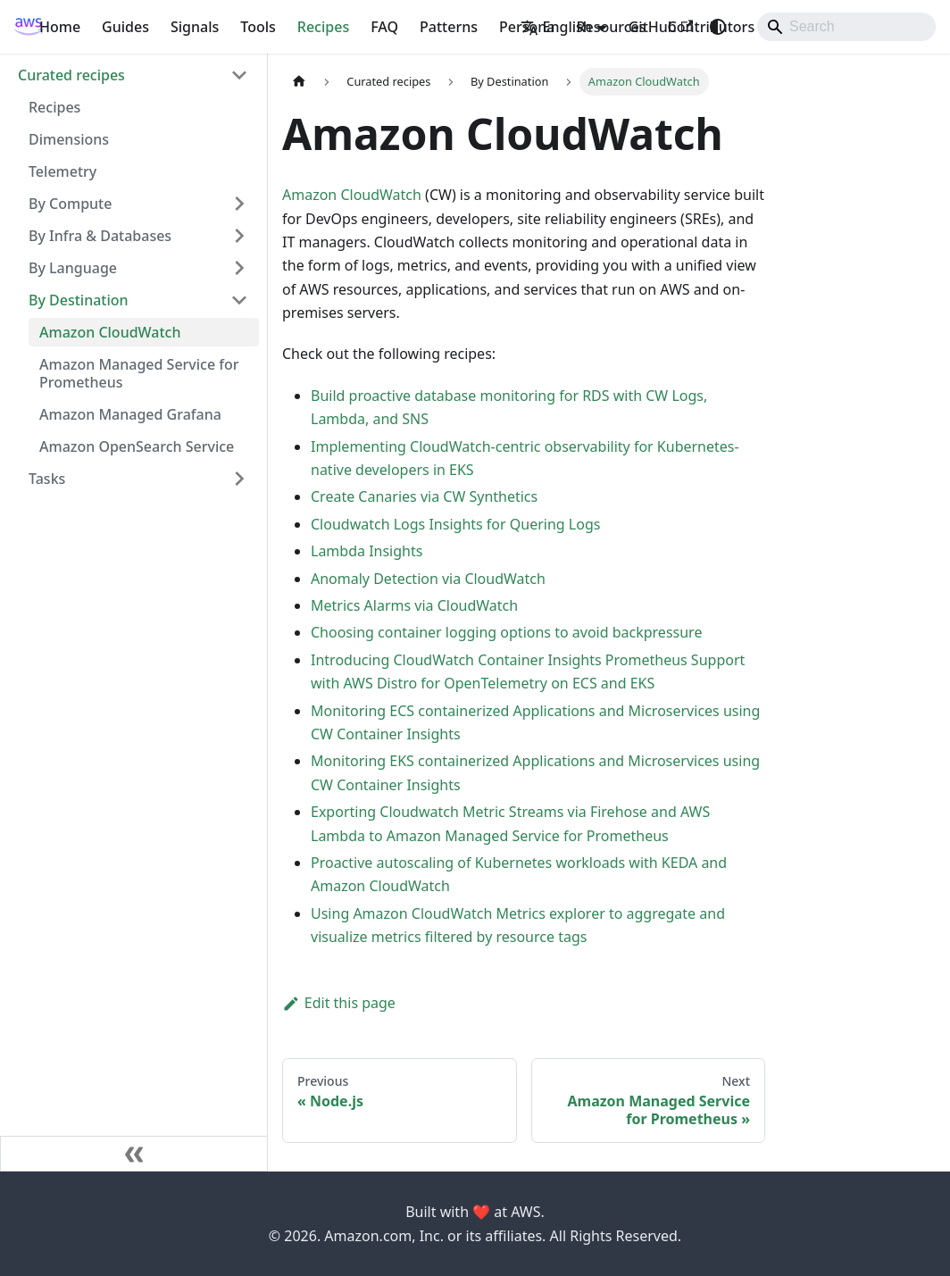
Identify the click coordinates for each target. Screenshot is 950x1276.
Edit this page (339, 1003)
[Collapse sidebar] (134, 1154)
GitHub (661, 27)
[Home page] (299, 82)
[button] (133, 75)
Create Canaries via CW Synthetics (424, 496)
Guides (125, 27)
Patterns (449, 27)
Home (59, 27)
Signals (195, 27)
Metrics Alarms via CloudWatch (414, 605)
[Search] (846, 27)
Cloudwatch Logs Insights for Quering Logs (455, 524)
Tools (258, 27)
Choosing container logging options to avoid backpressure (506, 632)
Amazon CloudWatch (351, 194)
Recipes (323, 27)
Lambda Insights (366, 551)
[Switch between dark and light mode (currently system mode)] (718, 27)
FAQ (384, 27)
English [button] (556, 27)
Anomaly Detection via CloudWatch (428, 578)
